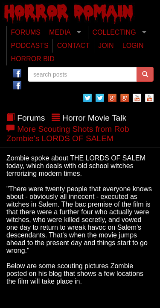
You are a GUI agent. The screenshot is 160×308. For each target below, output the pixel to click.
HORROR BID (33, 58)
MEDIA (60, 32)
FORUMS (26, 32)
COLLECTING (114, 32)
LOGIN (133, 45)
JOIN (105, 45)
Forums (31, 117)
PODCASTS (30, 45)
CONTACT (73, 45)
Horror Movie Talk (94, 117)
